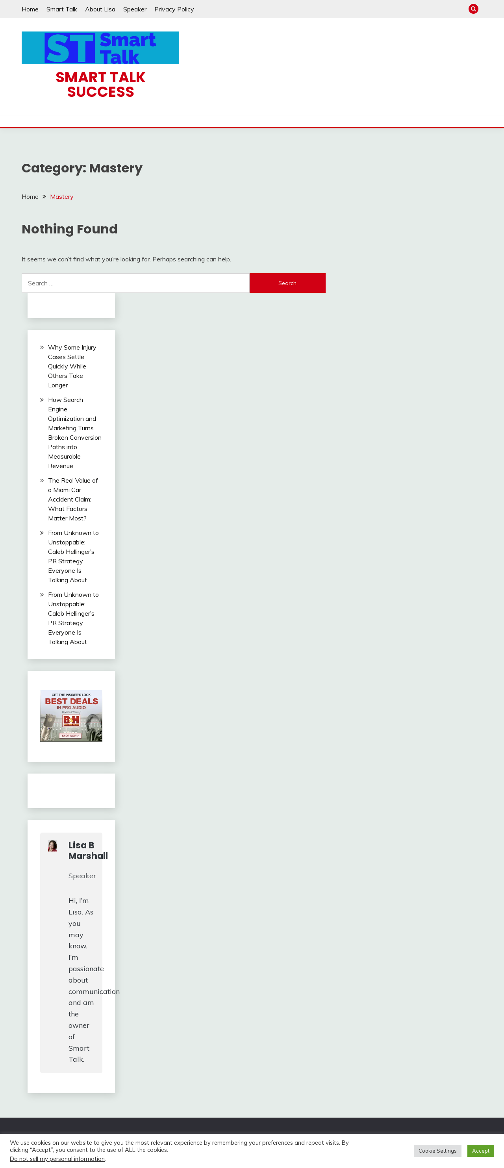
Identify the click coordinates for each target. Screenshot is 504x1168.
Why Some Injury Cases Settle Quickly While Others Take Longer (72, 366)
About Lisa (100, 9)
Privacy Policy (174, 9)
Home (30, 9)
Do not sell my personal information (57, 1158)
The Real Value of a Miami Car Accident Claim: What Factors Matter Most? (73, 499)
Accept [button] (480, 1151)
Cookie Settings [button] (438, 1151)
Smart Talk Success (101, 84)
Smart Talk (61, 9)
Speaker (134, 9)
